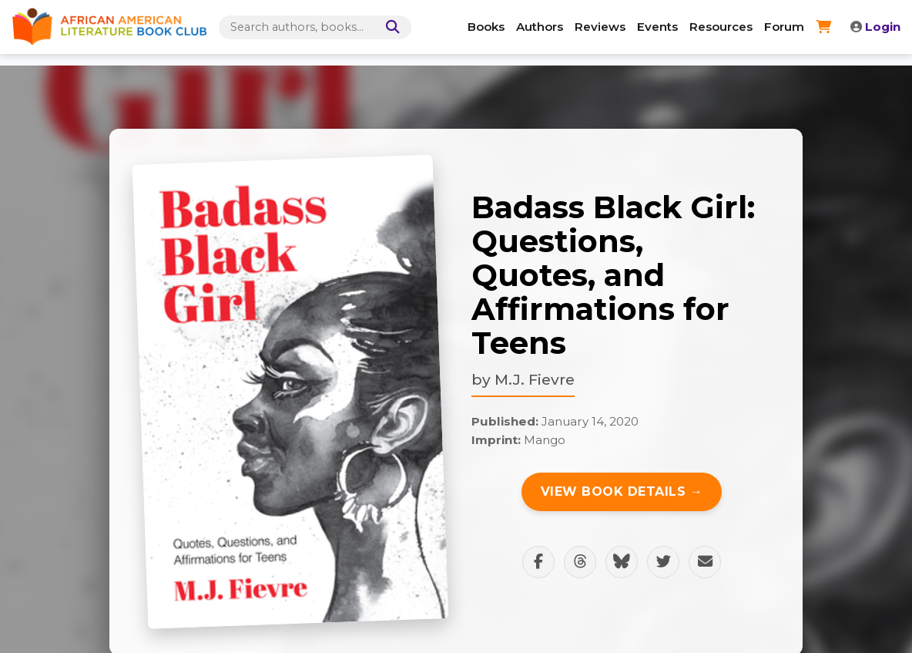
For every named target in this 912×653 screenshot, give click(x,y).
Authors (539, 26)
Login (875, 26)
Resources (721, 26)
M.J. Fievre (535, 379)
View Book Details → (622, 491)
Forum (784, 26)
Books (486, 26)
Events (657, 26)
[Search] (390, 27)
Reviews (600, 26)
